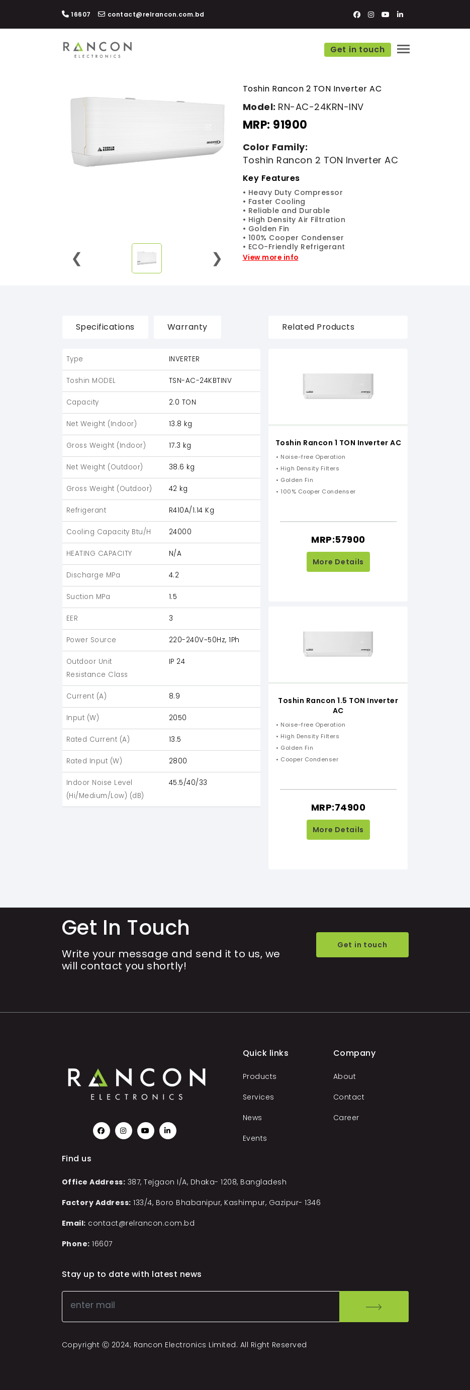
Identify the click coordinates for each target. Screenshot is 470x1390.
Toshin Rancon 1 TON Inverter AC (338, 443)
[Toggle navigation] (403, 49)
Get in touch (357, 49)
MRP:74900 (338, 807)
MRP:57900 (338, 539)
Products (260, 1076)
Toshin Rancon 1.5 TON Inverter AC (338, 706)
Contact (349, 1097)
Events (255, 1138)
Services (258, 1097)
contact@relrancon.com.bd (141, 1223)
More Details (338, 562)
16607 (102, 1244)
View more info (271, 257)
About (344, 1076)
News (252, 1118)
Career (346, 1118)
